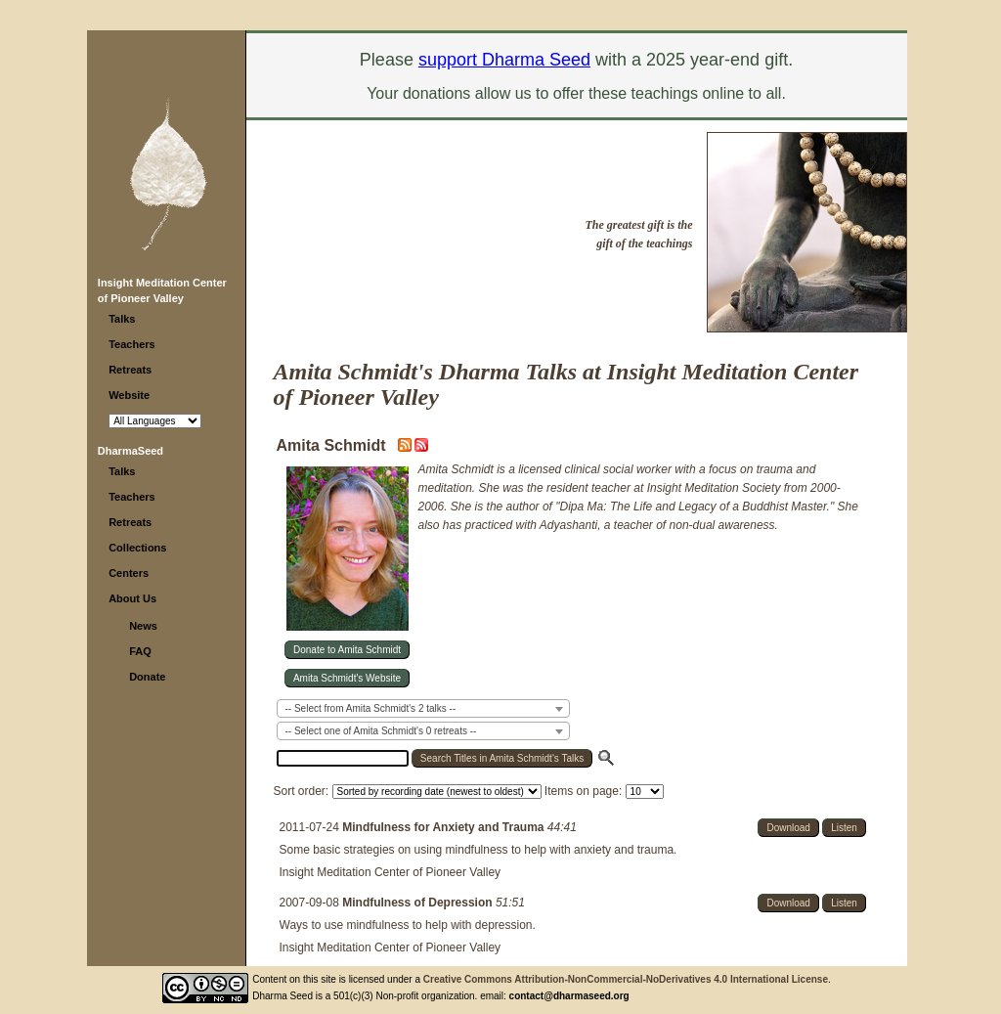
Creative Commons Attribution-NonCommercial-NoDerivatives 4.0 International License (625, 979)
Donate (147, 677)
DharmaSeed (130, 451)
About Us (132, 598)
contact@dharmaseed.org (569, 996)
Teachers (132, 344)
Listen (844, 827)
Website (129, 395)
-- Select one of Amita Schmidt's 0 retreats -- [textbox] (381, 731)
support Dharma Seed (504, 59)
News (143, 626)
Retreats (130, 369)
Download (787, 827)
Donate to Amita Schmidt (347, 649)
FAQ (140, 651)
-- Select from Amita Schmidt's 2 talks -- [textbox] (371, 708)
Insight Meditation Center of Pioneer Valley (390, 872)
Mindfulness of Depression (419, 902)
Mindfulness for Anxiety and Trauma (444, 827)
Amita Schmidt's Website (347, 678)
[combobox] (423, 708)
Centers (129, 573)
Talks (122, 319)
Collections (137, 547)
